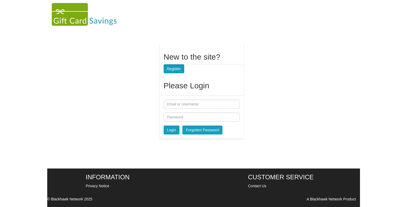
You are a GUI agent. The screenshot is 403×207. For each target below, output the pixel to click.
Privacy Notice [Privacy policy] (97, 186)
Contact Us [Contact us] (257, 186)
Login (171, 130)
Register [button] (174, 69)
